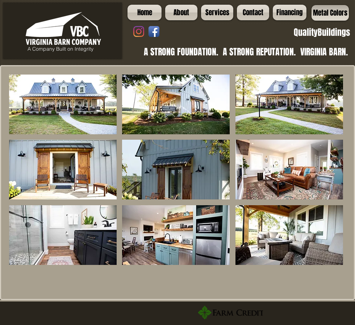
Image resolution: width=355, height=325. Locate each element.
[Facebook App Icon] (154, 31)
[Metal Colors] (330, 13)
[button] (63, 104)
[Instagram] (138, 31)
